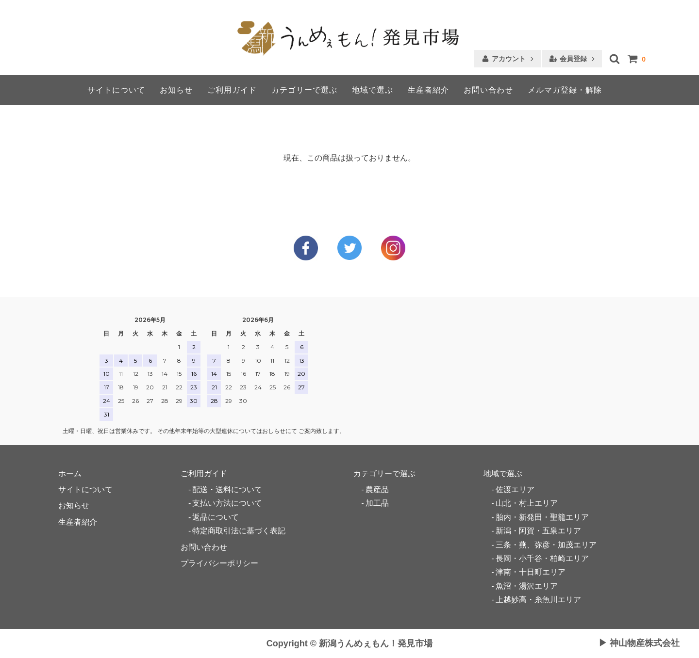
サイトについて (116, 90)
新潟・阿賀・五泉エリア (538, 531)
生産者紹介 (428, 90)
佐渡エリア (515, 489)
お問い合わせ (488, 90)
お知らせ (176, 90)
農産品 (377, 489)
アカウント (509, 59)
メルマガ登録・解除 (565, 90)
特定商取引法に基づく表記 (238, 531)
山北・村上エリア (527, 503)
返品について (215, 517)
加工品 (377, 503)
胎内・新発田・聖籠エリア (542, 517)
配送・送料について (227, 489)
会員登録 (573, 59)
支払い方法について (227, 503)
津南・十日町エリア (531, 572)
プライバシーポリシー (219, 563)
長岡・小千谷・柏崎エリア (542, 558)
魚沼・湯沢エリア (527, 586)
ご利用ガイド (232, 90)
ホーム (70, 473)
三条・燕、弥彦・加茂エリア (546, 545)
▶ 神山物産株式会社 (639, 643)
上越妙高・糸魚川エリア (538, 599)
